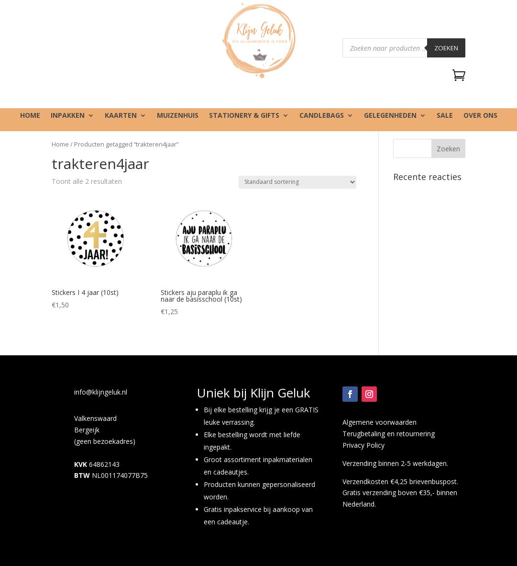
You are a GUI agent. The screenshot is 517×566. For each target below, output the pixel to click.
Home (30, 116)
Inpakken (68, 116)
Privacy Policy (363, 445)
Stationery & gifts (244, 116)
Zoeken (446, 48)
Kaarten (121, 116)
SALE (445, 116)
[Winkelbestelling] (297, 182)
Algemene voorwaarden (379, 422)
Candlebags (321, 116)
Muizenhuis (177, 116)
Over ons (480, 116)
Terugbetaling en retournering (388, 433)
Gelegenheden (390, 116)
